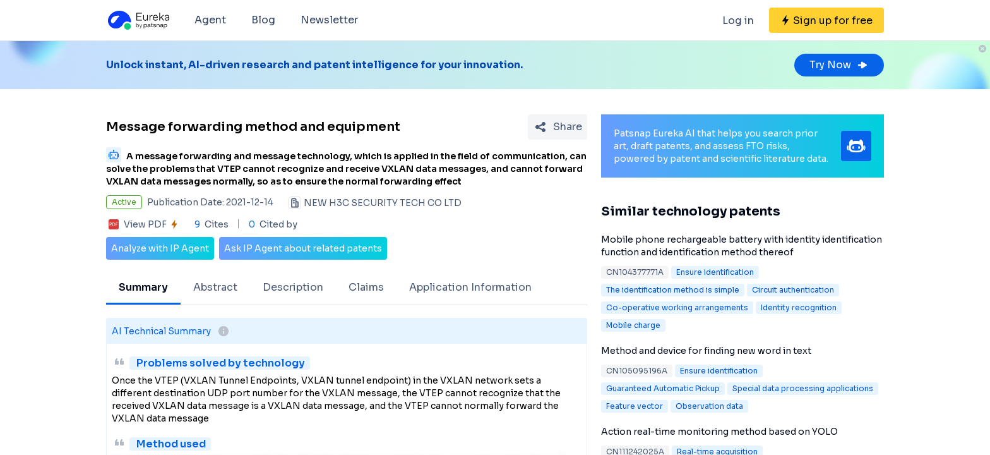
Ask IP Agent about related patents (303, 248)
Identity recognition (799, 307)
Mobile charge (633, 325)
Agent (210, 20)
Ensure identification (715, 272)
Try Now (839, 64)
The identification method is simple (672, 289)
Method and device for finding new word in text (706, 350)
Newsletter (329, 20)
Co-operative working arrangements (677, 307)
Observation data (709, 406)
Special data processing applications (802, 388)
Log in (738, 20)
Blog (263, 20)
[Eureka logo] (137, 20)
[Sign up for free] (826, 20)
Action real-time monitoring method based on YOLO (719, 431)
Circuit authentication (793, 289)
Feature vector (634, 406)
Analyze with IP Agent (160, 248)
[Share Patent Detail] (557, 127)
